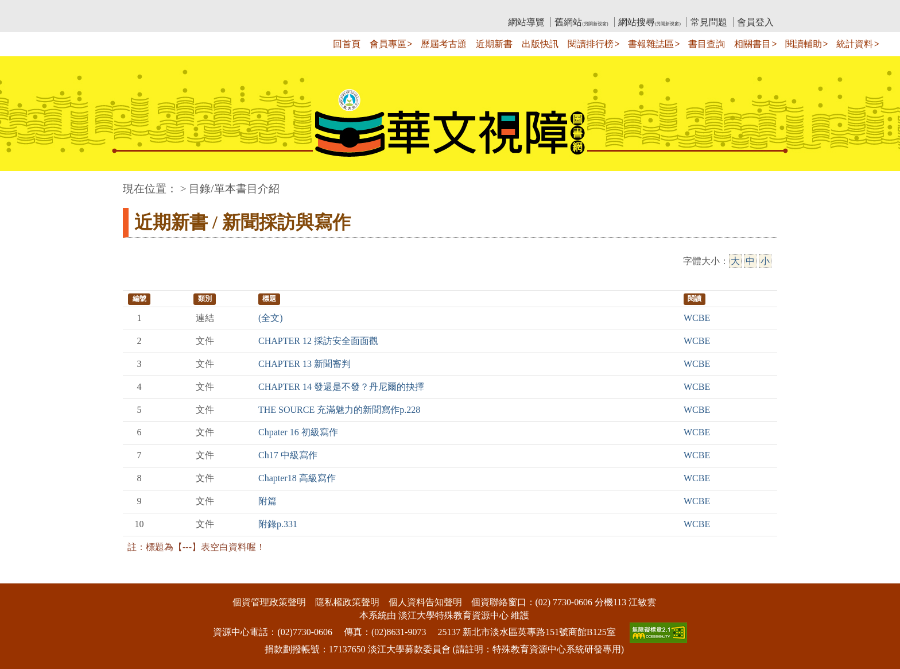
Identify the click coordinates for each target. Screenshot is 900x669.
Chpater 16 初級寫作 (298, 432)
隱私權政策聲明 (347, 602)
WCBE (697, 318)
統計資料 (854, 44)
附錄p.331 (277, 524)
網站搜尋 (649, 22)
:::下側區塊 (22, 576)
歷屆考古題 (444, 44)
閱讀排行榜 (591, 44)
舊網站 (581, 22)
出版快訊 (540, 44)
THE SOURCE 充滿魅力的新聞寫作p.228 (339, 410)
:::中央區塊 (22, 183)
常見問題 (708, 22)
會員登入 (755, 22)
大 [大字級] (735, 261)
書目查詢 (706, 44)
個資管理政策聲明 (269, 602)
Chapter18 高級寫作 (297, 478)
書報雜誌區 (651, 44)
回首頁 (346, 44)
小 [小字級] (765, 261)
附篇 (267, 501)
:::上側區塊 (145, 9)
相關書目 (752, 44)
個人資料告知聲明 (425, 602)
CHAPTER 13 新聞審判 (304, 364)
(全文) (270, 318)
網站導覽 (526, 22)
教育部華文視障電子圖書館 (224, 9)
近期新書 (494, 44)
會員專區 (388, 44)
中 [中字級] (750, 261)
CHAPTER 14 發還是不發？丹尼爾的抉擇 (341, 387)
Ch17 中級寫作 (287, 455)
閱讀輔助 (803, 44)
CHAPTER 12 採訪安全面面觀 (318, 341)
